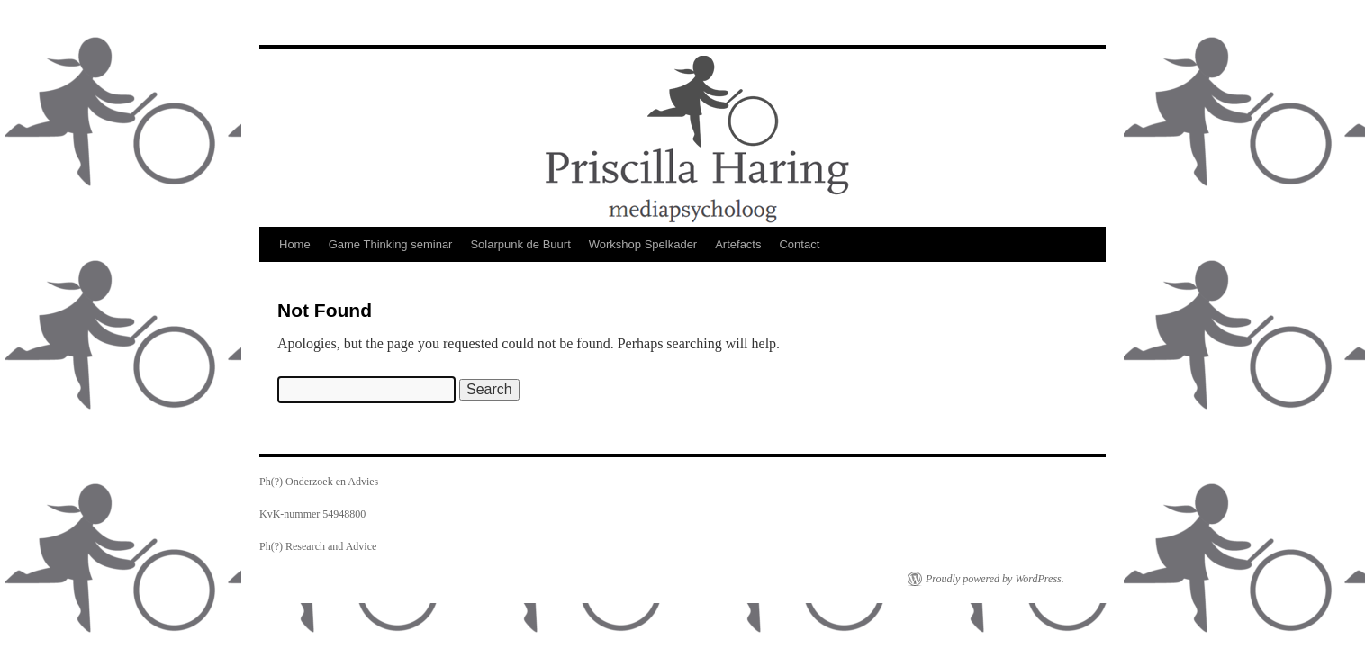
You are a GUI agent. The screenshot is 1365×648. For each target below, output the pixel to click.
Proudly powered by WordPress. (995, 578)
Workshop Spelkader (643, 244)
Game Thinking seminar (391, 244)
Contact (799, 244)
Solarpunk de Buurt (520, 244)
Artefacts (738, 244)
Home (295, 244)
